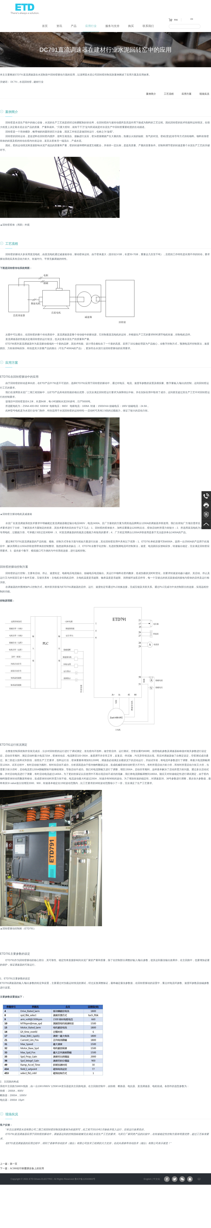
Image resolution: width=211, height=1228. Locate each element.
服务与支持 (112, 25)
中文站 (156, 1179)
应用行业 (91, 25)
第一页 (13, 1164)
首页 (45, 25)
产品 (73, 25)
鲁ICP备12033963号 (85, 1179)
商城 (176, 20)
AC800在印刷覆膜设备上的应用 (27, 1168)
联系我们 (148, 25)
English (147, 1179)
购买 (131, 25)
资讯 (59, 25)
